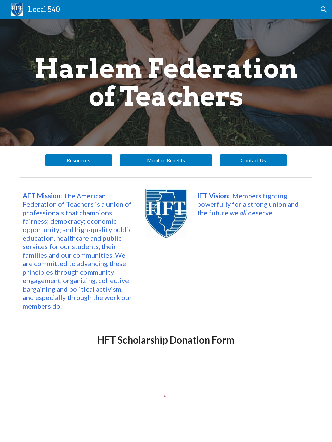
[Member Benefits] (166, 160)
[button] (324, 9)
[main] (166, 82)
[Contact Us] (253, 160)
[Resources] (78, 160)
